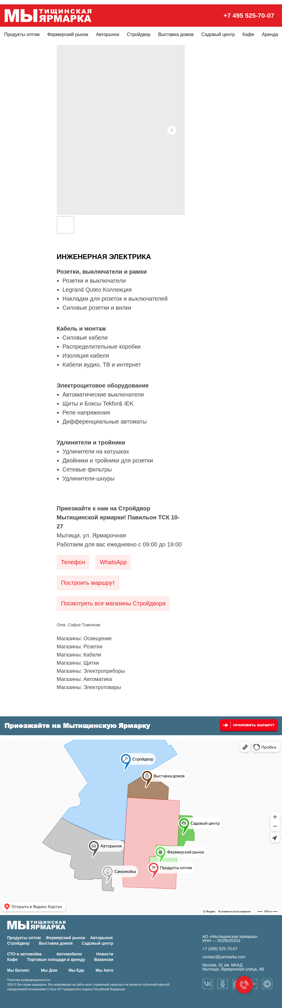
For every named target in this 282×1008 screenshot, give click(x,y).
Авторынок (107, 34)
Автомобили (69, 954)
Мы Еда (76, 970)
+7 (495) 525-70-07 (220, 948)
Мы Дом (49, 970)
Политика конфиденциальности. (29, 980)
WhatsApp (113, 562)
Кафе (248, 34)
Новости (104, 954)
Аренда (270, 34)
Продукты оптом (22, 34)
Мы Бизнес (18, 970)
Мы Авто (104, 970)
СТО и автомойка (24, 954)
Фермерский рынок (67, 34)
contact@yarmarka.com (224, 957)
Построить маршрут (88, 583)
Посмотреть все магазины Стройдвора (113, 603)
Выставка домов (176, 34)
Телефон (73, 562)
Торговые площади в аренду (56, 959)
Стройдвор (138, 34)
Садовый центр (218, 34)
